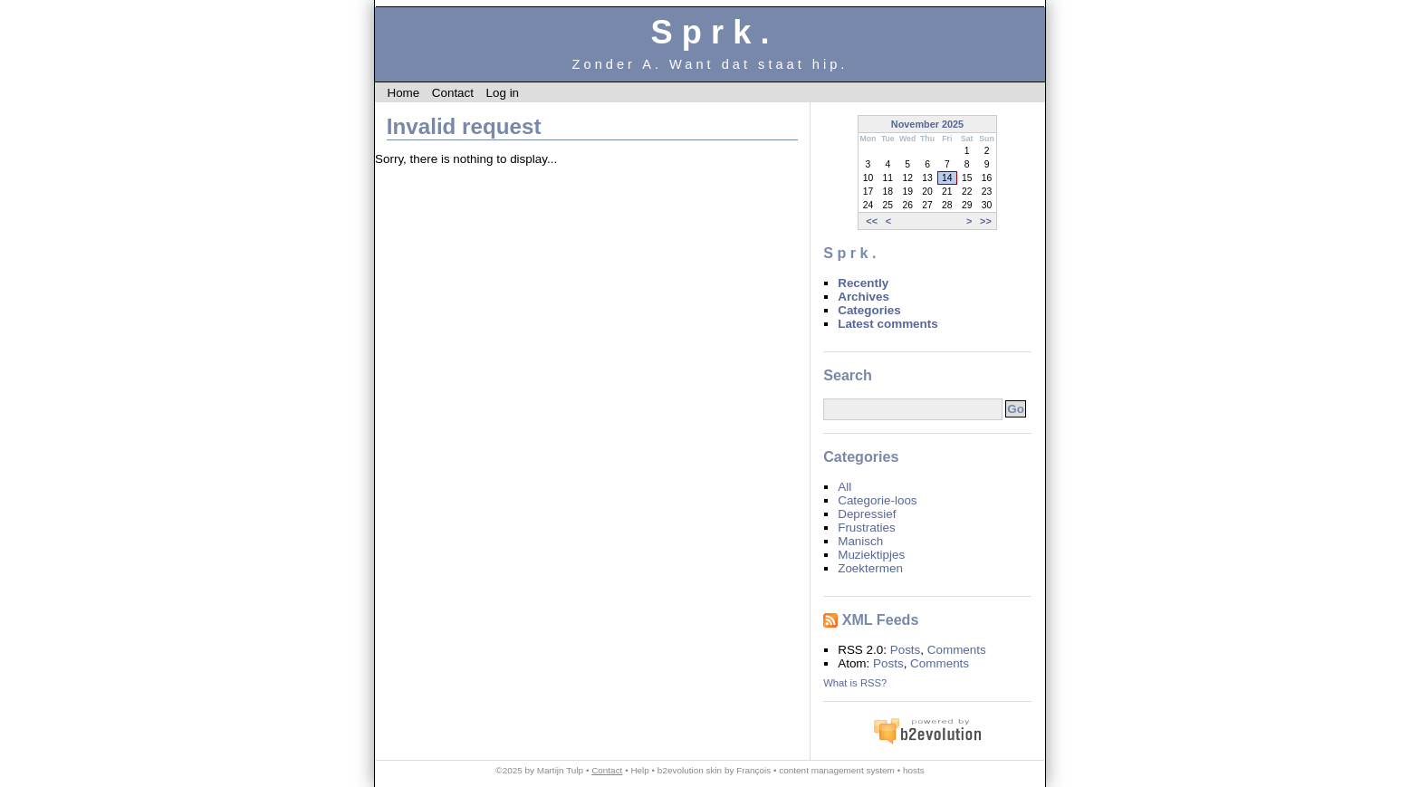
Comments (956, 650)
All (844, 487)
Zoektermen (870, 568)
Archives (863, 296)
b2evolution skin (689, 770)
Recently (863, 283)
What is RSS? (855, 682)
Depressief (867, 514)
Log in (502, 93)
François (753, 770)
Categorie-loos (877, 500)
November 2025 (927, 124)
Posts (905, 650)
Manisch (860, 541)
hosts (914, 770)
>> (986, 221)
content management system (837, 770)
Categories (869, 310)
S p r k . (709, 32)
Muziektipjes (871, 554)
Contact (453, 93)
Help (639, 770)
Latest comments (888, 324)
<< (872, 221)
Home (403, 93)
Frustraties (866, 527)
